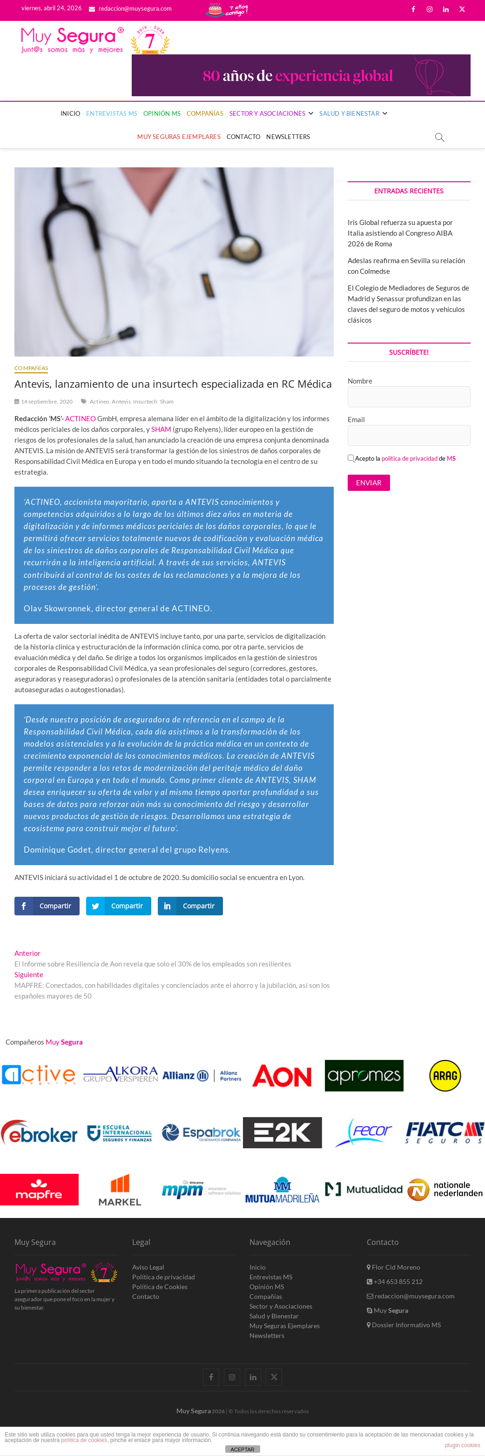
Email (356, 419)
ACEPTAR (242, 1449)
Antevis (121, 401)
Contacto (244, 136)
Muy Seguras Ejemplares (178, 136)
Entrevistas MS (111, 113)
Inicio (70, 113)
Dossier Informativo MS (404, 1325)
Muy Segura (193, 1411)
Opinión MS (162, 113)
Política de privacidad (163, 1277)
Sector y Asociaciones (267, 113)
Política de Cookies (160, 1287)
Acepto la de (402, 458)
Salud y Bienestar (349, 113)
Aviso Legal (148, 1267)
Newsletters (288, 136)
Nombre (360, 381)
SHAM (161, 429)
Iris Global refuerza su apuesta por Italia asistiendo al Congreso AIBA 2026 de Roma (400, 233)
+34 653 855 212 (395, 1281)
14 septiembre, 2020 (43, 401)
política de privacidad (410, 458)
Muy (387, 1310)
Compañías (205, 113)
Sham (167, 401)
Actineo (99, 401)
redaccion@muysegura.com (130, 8)
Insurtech (145, 401)
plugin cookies (462, 1445)
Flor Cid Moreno (393, 1267)
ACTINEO (80, 418)
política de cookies (84, 1440)
